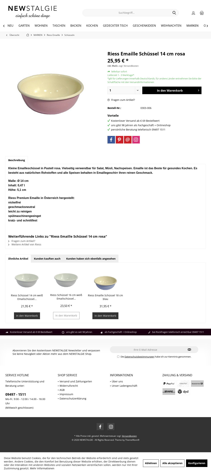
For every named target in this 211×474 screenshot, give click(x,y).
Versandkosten (129, 435)
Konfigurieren (196, 463)
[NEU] (10, 25)
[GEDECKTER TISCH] (115, 25)
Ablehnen (151, 463)
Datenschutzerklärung (73, 398)
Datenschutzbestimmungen (139, 356)
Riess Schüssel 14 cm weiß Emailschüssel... (27, 297)
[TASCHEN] (59, 25)
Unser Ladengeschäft (124, 385)
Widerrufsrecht (69, 385)
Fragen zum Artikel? (121, 100)
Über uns (117, 381)
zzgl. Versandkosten (129, 65)
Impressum (66, 394)
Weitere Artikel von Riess (24, 244)
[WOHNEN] (41, 25)
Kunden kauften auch (47, 258)
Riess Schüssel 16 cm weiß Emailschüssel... (66, 296)
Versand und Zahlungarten (76, 381)
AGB (62, 390)
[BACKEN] (76, 25)
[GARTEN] (24, 25)
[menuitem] (202, 12)
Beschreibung (16, 160)
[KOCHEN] (92, 25)
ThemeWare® (132, 439)
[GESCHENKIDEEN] (144, 25)
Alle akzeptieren (172, 463)
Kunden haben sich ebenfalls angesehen (91, 258)
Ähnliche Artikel (18, 258)
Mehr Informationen (42, 468)
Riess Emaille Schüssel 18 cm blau (105, 297)
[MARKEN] (192, 25)
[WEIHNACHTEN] (171, 25)
